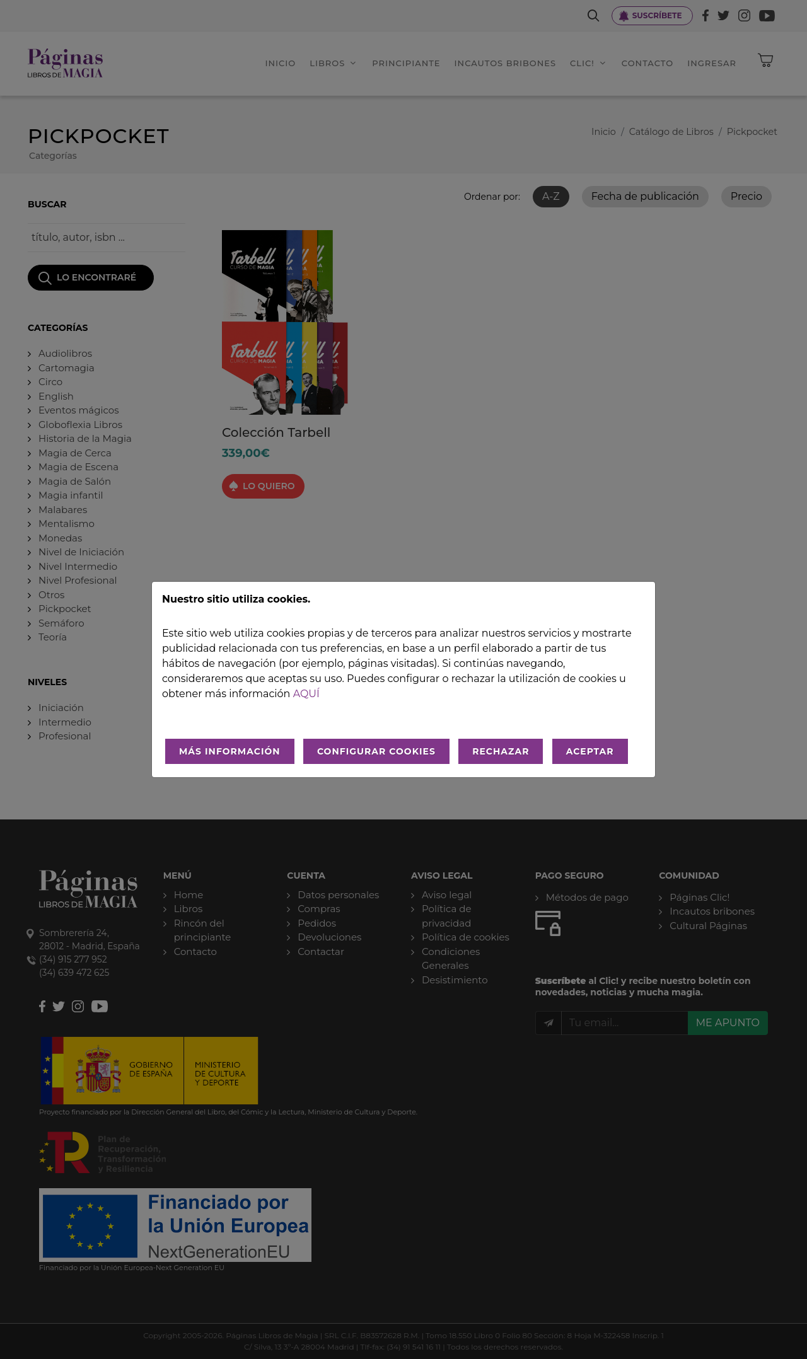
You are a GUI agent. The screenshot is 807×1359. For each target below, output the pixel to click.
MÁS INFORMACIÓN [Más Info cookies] (230, 751)
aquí (306, 694)
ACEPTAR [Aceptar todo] (590, 751)
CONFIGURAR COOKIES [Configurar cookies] (376, 751)
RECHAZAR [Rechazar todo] (500, 751)
